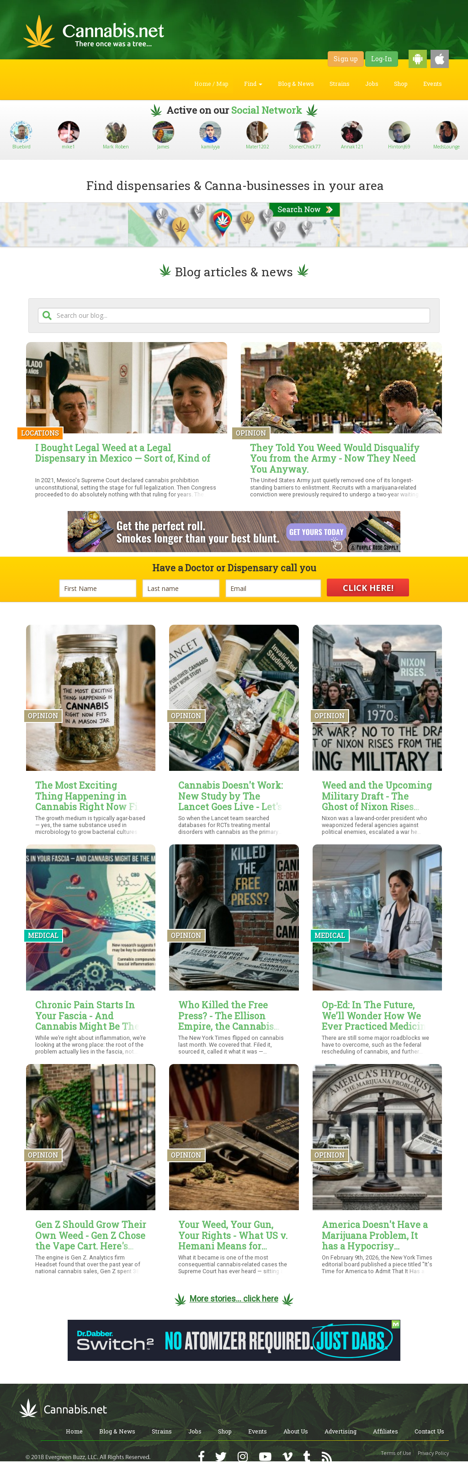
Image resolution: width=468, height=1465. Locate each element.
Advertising (340, 1431)
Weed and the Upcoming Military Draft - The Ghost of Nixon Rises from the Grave (377, 796)
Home (74, 1431)
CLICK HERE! (368, 587)
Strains (340, 83)
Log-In (381, 58)
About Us (295, 1431)
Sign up (346, 58)
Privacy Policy (433, 1453)
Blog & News (296, 83)
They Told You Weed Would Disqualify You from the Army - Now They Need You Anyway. (335, 459)
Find (253, 83)
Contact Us (429, 1431)
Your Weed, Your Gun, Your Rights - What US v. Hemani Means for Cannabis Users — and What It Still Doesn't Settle (232, 1235)
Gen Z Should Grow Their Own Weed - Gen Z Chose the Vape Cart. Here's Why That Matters (90, 1235)
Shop (401, 83)
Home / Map (211, 83)
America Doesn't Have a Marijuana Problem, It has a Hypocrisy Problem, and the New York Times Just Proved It (375, 1235)
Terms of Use (396, 1453)
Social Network (266, 110)
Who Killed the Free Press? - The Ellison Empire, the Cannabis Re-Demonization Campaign (226, 1016)
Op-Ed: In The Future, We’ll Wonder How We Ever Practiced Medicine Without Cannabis (376, 1016)
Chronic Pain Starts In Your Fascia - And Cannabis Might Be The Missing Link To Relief (87, 1016)
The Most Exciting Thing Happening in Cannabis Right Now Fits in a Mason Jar (90, 796)
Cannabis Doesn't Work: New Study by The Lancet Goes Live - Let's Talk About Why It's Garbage (230, 796)
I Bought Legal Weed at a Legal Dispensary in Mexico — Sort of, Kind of (122, 453)
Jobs (371, 83)
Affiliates (385, 1431)
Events (432, 83)
